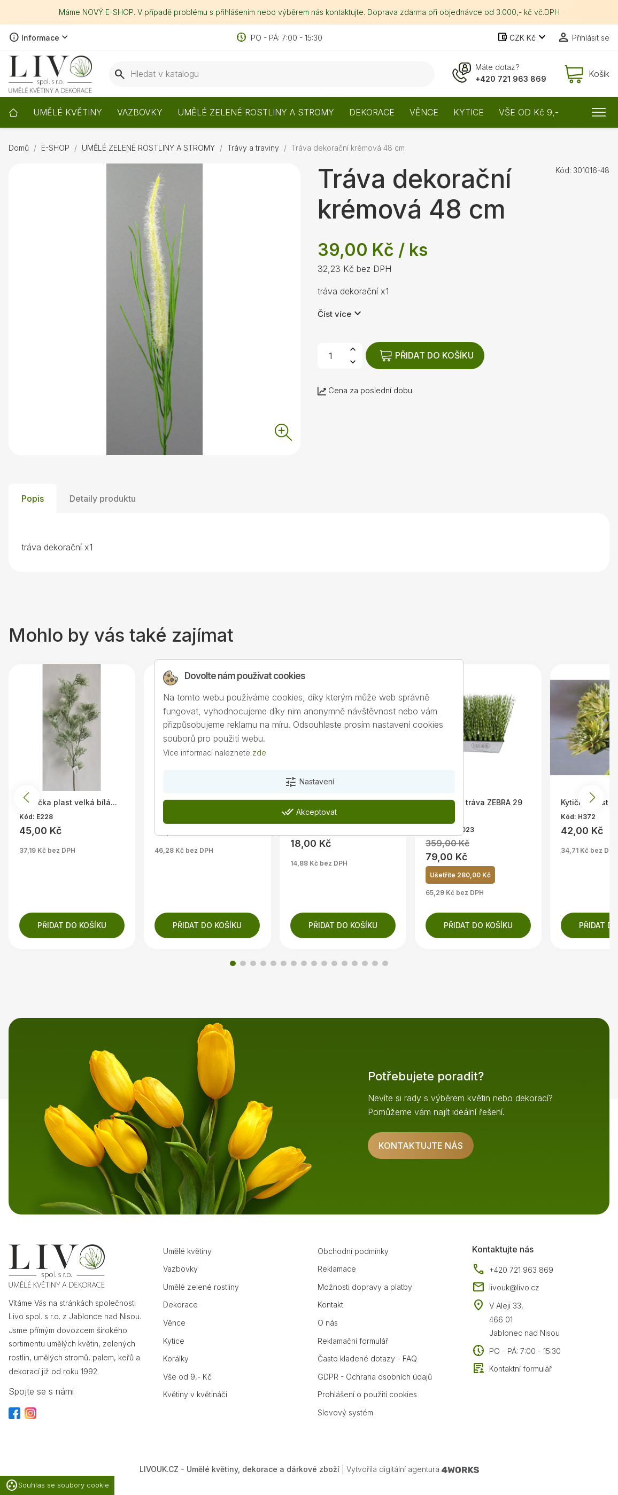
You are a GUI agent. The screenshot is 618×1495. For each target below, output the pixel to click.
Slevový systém (345, 1412)
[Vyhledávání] (272, 74)
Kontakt (330, 1304)
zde (259, 752)
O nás (328, 1322)
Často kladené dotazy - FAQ (367, 1358)
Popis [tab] (32, 498)
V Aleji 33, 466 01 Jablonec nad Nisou (524, 1319)
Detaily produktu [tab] (102, 498)
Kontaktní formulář (512, 1369)
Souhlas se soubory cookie (57, 1485)
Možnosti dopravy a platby (365, 1286)
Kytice (173, 1340)
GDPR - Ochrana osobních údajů (375, 1376)
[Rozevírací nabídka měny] (523, 38)
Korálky (176, 1358)
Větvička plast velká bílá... (68, 802)
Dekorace (180, 1304)
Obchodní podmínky (353, 1251)
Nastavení (309, 782)
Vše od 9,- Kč (187, 1376)
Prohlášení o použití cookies (367, 1394)
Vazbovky (180, 1268)
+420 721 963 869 (510, 78)
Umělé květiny (187, 1251)
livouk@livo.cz (505, 1288)
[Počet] (330, 356)
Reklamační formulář (353, 1340)
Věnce (174, 1322)
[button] (233, 964)
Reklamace (337, 1268)
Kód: (563, 170)
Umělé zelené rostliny (201, 1286)
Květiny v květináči (195, 1394)
